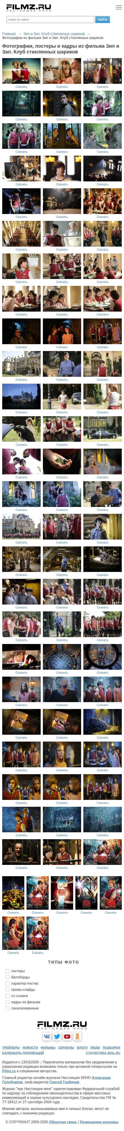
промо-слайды (23, 990)
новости (30, 1047)
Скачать (21, 86)
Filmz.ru (9, 1071)
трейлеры (11, 1047)
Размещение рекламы (99, 1122)
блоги (82, 1047)
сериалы (66, 1047)
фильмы (48, 1047)
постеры (18, 971)
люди (95, 1047)
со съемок (19, 996)
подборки (111, 1047)
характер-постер (24, 983)
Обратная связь (63, 1122)
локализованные (25, 1008)
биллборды (20, 977)
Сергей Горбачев (64, 1082)
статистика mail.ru (103, 1053)
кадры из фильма (25, 1002)
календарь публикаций (23, 1053)
